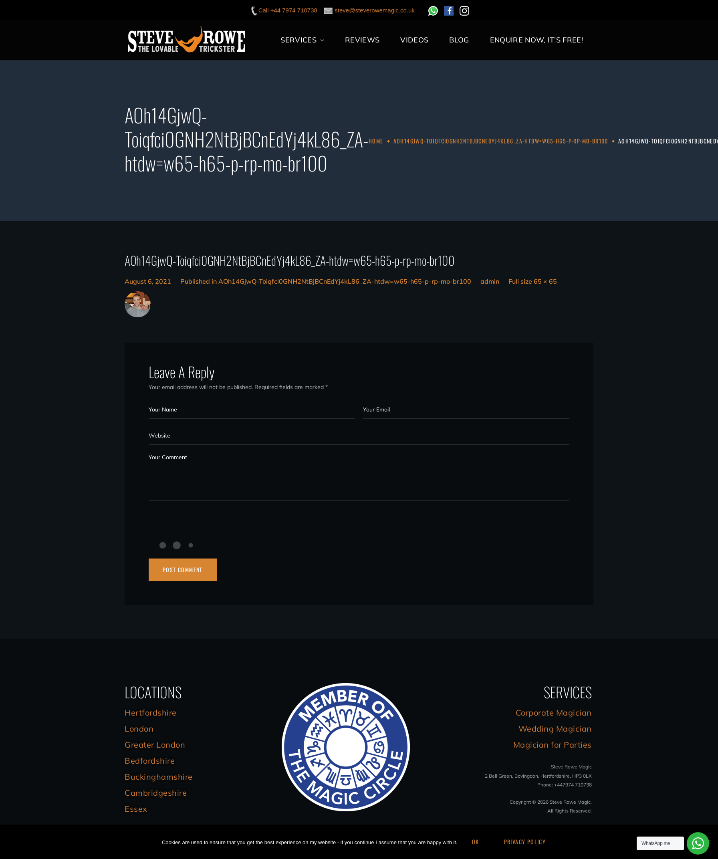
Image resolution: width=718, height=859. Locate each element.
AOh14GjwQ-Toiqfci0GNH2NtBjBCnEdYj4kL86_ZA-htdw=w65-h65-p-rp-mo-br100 (500, 141)
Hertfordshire (151, 713)
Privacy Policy (525, 841)
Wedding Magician (555, 729)
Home (376, 141)
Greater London (155, 745)
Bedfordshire (150, 761)
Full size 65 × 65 (532, 281)
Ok (475, 841)
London (139, 729)
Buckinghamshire (159, 777)
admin (489, 281)
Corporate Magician (554, 713)
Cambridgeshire (156, 793)
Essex (136, 809)
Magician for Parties (552, 745)
